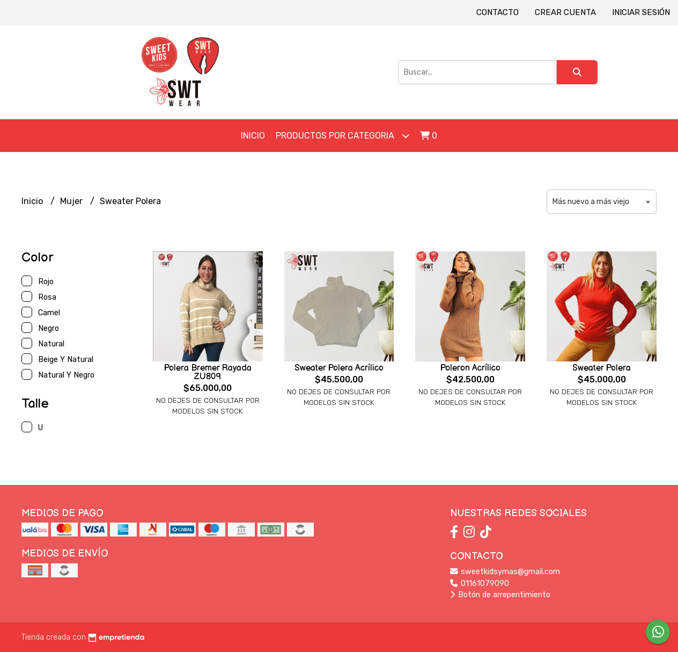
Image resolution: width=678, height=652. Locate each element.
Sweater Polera (601, 368)
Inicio (253, 136)
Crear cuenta (565, 12)
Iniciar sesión (641, 12)
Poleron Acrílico (470, 368)
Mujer (72, 201)
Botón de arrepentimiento (500, 594)
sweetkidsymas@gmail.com (505, 571)
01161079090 (479, 583)
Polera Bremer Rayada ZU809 (208, 372)
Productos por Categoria (342, 135)
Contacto (497, 12)
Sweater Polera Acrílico (339, 368)
